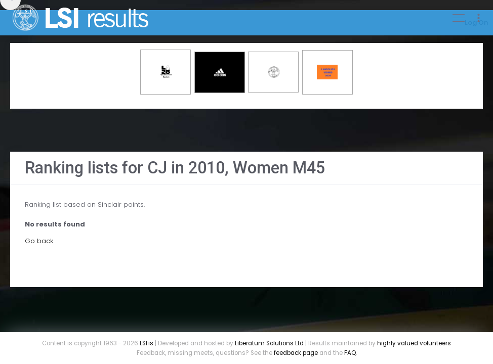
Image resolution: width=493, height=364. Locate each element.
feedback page (296, 353)
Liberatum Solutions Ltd (269, 343)
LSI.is (146, 343)
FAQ (350, 353)
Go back (39, 241)
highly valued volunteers (414, 343)
